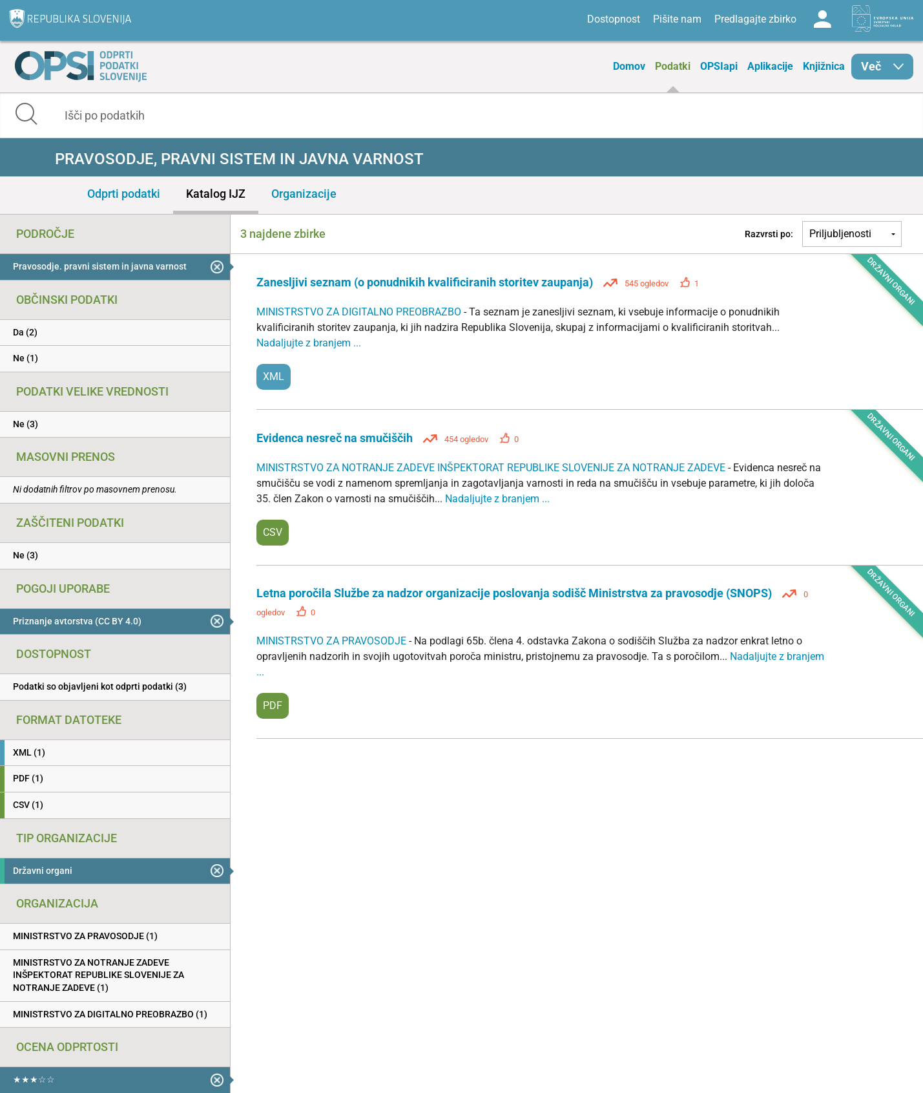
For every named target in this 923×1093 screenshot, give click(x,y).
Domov (629, 66)
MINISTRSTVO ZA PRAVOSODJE (332, 641)
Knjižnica (824, 66)
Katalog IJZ (215, 193)
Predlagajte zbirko (755, 19)
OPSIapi (719, 66)
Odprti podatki (123, 193)
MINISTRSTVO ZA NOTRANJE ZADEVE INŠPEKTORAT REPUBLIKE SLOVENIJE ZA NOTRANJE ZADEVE (492, 468)
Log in (822, 19)
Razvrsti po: (769, 234)
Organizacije (304, 193)
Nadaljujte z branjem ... (308, 343)
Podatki (672, 66)
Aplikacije (770, 66)
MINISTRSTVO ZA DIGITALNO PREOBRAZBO (360, 312)
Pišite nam (677, 19)
